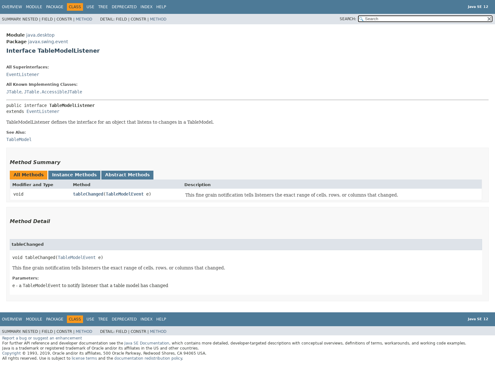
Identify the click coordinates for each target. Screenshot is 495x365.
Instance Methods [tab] (74, 174)
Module (34, 7)
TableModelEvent (125, 194)
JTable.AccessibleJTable (53, 91)
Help (161, 7)
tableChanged (88, 194)
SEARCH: (348, 19)
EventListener (22, 74)
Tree (103, 7)
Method (84, 19)
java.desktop (40, 35)
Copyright (11, 353)
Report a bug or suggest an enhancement (42, 338)
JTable (13, 91)
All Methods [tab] (29, 174)
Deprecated (124, 7)
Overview (12, 7)
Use (90, 7)
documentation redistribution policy (148, 358)
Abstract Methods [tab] (127, 174)
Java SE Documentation (146, 343)
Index (146, 7)
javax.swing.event (48, 41)
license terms (84, 358)
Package (54, 7)
